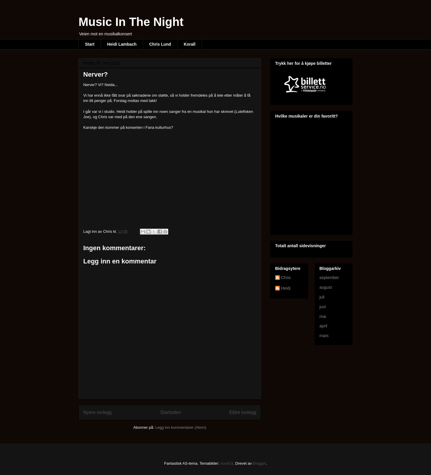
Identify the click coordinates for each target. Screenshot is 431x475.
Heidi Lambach (122, 44)
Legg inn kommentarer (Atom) (180, 427)
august (325, 287)
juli (321, 297)
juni (322, 306)
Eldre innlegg (242, 412)
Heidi (285, 288)
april (323, 326)
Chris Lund (160, 44)
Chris (286, 277)
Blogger (259, 463)
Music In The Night (131, 21)
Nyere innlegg (97, 412)
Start (89, 44)
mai (322, 316)
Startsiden (170, 412)
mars (324, 335)
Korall (189, 44)
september (329, 277)
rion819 (226, 463)
